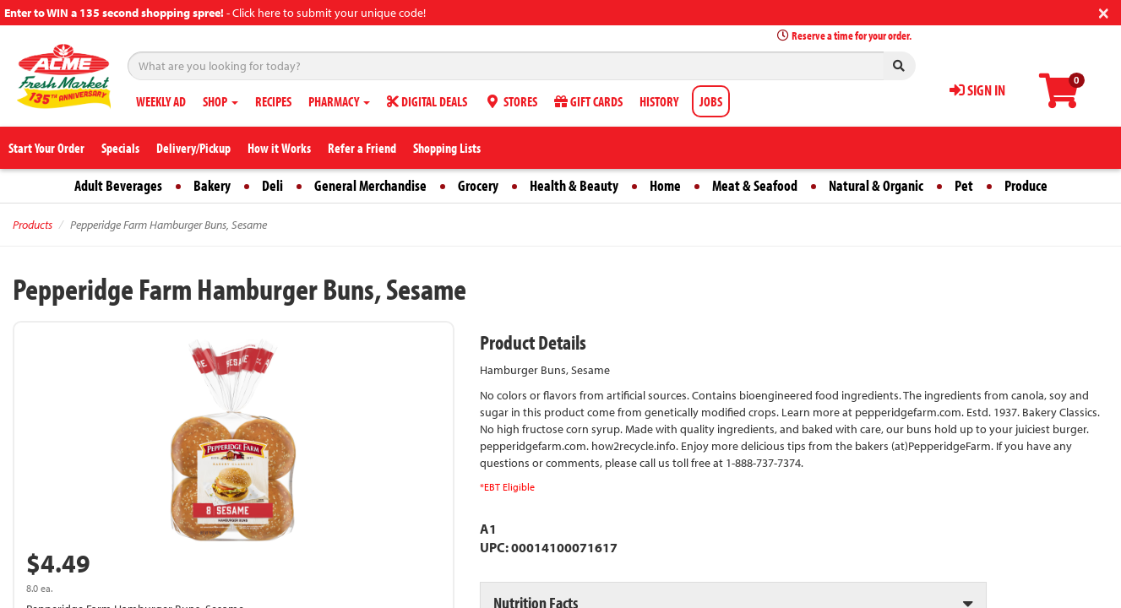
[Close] (1103, 11)
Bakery (212, 185)
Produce (1026, 185)
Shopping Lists (447, 147)
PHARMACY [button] (339, 101)
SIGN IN (977, 90)
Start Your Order (46, 147)
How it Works (279, 147)
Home (665, 185)
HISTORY (658, 101)
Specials (120, 147)
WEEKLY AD (161, 101)
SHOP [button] (220, 101)
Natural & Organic (876, 185)
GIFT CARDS (588, 101)
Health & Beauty (574, 185)
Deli (272, 185)
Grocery (478, 185)
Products (32, 224)
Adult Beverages (118, 185)
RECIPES (273, 101)
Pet (964, 185)
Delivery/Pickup (193, 147)
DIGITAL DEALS (427, 101)
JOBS (710, 101)
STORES (510, 101)
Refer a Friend (362, 147)
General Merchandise (370, 185)
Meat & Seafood (754, 185)
